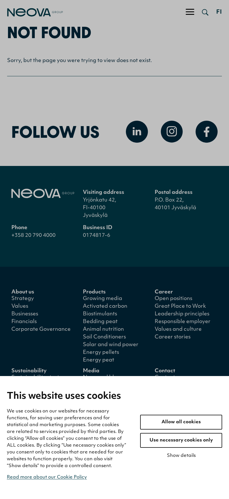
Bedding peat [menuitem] (100, 322)
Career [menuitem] (164, 292)
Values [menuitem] (19, 306)
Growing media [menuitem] (102, 298)
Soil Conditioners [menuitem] (104, 337)
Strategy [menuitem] (22, 298)
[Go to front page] (31, 12)
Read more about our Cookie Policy (47, 477)
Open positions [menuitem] (173, 298)
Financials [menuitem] (24, 322)
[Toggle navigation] (190, 12)
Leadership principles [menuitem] (182, 314)
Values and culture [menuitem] (178, 329)
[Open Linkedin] (137, 132)
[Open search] (205, 12)
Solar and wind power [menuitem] (110, 345)
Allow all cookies (181, 422)
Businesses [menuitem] (24, 314)
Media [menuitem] (91, 371)
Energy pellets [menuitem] (101, 352)
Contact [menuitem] (165, 371)
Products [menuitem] (94, 292)
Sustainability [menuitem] (29, 371)
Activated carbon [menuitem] (105, 306)
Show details (181, 455)
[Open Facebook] (206, 132)
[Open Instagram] (172, 132)
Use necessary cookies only (181, 440)
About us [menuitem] (22, 292)
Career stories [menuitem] (173, 337)
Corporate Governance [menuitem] (41, 329)
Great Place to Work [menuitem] (180, 306)
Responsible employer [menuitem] (182, 322)
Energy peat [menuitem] (98, 360)
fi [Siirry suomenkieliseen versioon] (219, 12)
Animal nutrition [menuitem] (103, 329)
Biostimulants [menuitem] (100, 314)
